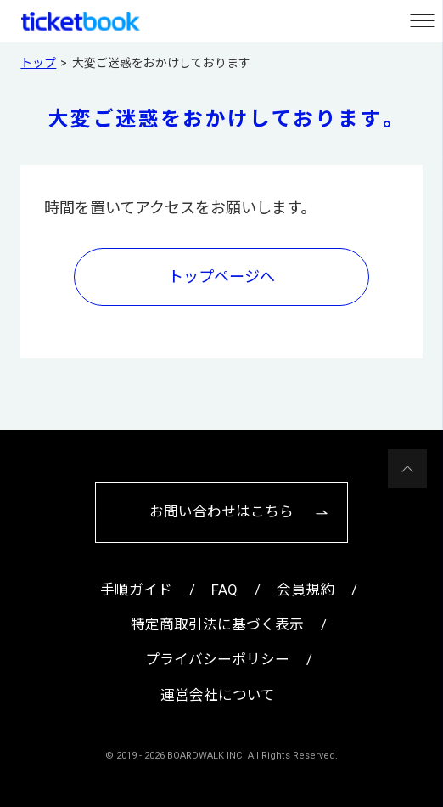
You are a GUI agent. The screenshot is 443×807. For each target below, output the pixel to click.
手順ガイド (136, 590)
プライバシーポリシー (217, 660)
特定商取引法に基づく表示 (217, 625)
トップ (38, 63)
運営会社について (217, 695)
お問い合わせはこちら (221, 512)
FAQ (224, 590)
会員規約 (305, 590)
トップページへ (221, 276)
